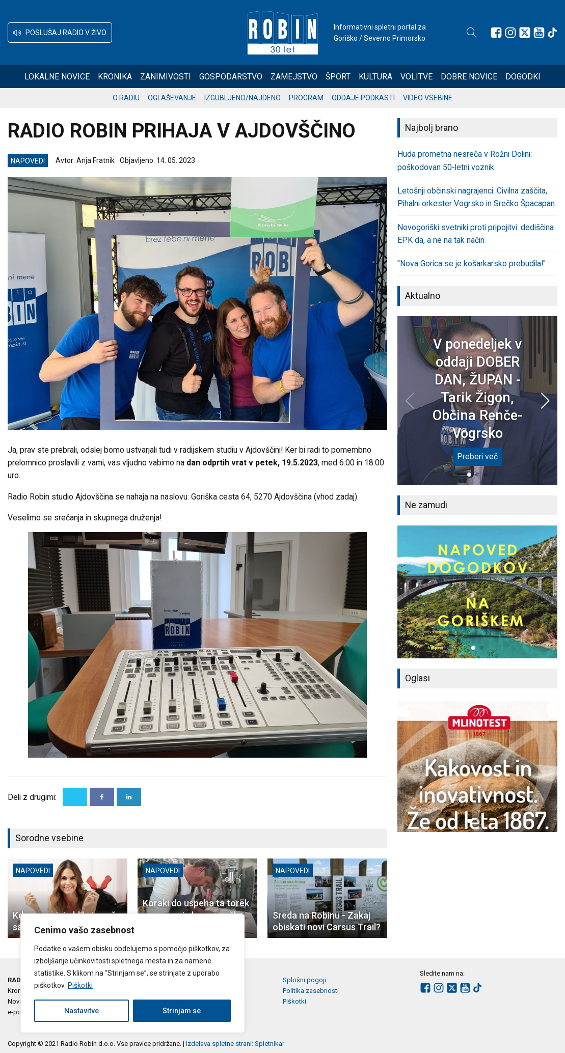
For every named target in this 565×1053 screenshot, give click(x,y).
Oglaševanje (172, 98)
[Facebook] (102, 797)
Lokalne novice (57, 76)
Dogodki (523, 76)
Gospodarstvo (230, 76)
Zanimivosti (165, 76)
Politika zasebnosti (311, 990)
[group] (477, 591)
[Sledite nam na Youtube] (539, 32)
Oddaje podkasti (363, 98)
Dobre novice (469, 76)
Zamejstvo (294, 76)
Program (306, 98)
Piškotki (80, 985)
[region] (132, 973)
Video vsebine (427, 98)
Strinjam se (182, 1011)
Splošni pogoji (304, 980)
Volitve (416, 76)
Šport (338, 76)
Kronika (115, 76)
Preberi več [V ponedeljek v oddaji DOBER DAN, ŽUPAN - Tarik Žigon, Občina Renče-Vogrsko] (477, 456)
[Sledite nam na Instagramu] (510, 32)
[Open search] (472, 32)
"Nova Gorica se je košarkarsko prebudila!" (471, 263)
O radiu (126, 98)
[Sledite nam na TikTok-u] (552, 32)
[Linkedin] (129, 797)
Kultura (375, 76)
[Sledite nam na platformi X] (525, 32)
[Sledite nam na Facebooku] (496, 32)
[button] (60, 32)
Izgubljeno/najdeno (242, 98)
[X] (75, 797)
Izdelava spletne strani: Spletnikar (235, 1043)
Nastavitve (81, 1011)
